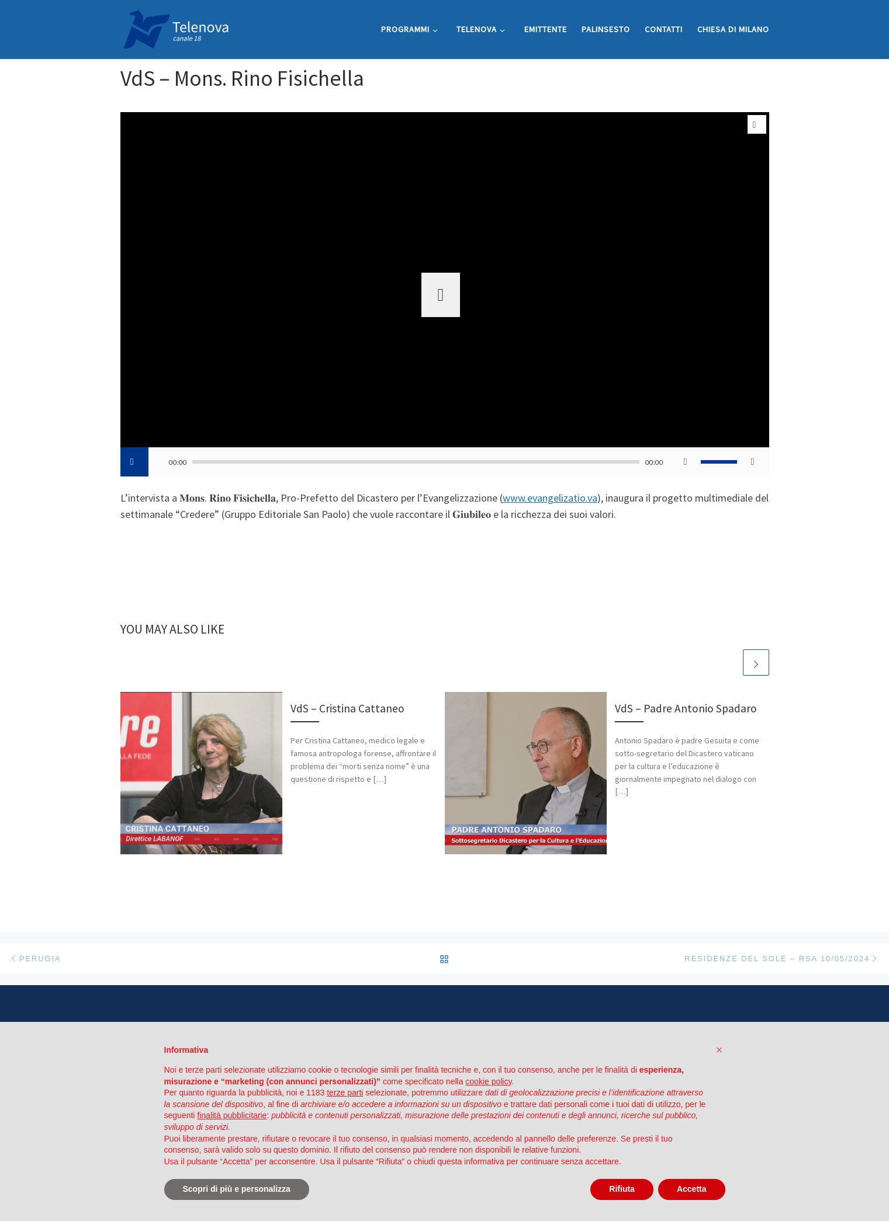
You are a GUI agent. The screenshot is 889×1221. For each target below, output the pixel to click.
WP (163, 1201)
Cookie (500, 1124)
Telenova (167, 1184)
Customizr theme (262, 1201)
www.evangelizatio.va (550, 498)
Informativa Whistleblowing (438, 1124)
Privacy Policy (365, 1124)
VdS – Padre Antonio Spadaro (686, 708)
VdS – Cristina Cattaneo (347, 708)
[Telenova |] (175, 27)
